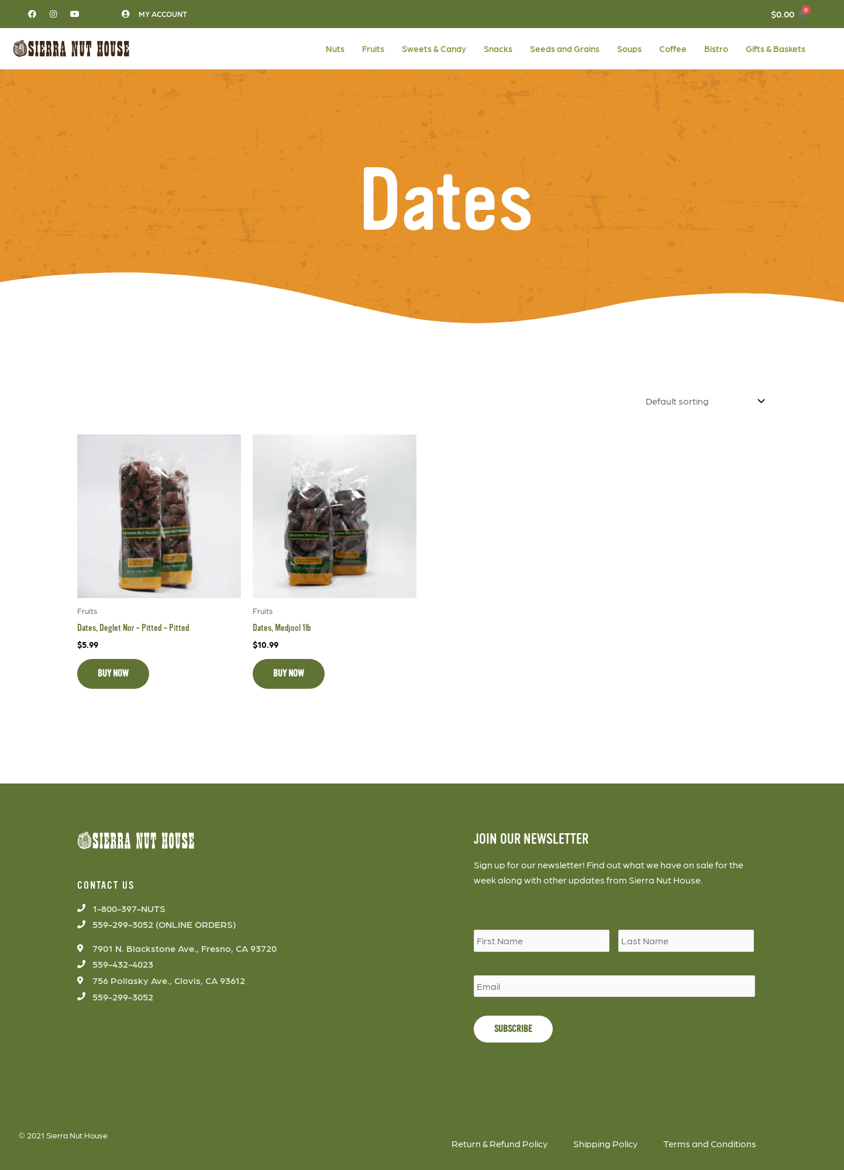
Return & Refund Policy (499, 1142)
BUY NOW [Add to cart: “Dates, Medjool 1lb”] (288, 672)
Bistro (716, 48)
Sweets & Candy (434, 48)
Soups (629, 48)
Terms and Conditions (709, 1142)
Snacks (498, 48)
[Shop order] (702, 400)
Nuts (335, 48)
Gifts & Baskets (775, 48)
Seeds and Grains (565, 48)
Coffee (673, 48)
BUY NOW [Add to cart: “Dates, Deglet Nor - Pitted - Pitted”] (113, 672)
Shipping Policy (605, 1142)
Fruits (373, 48)
